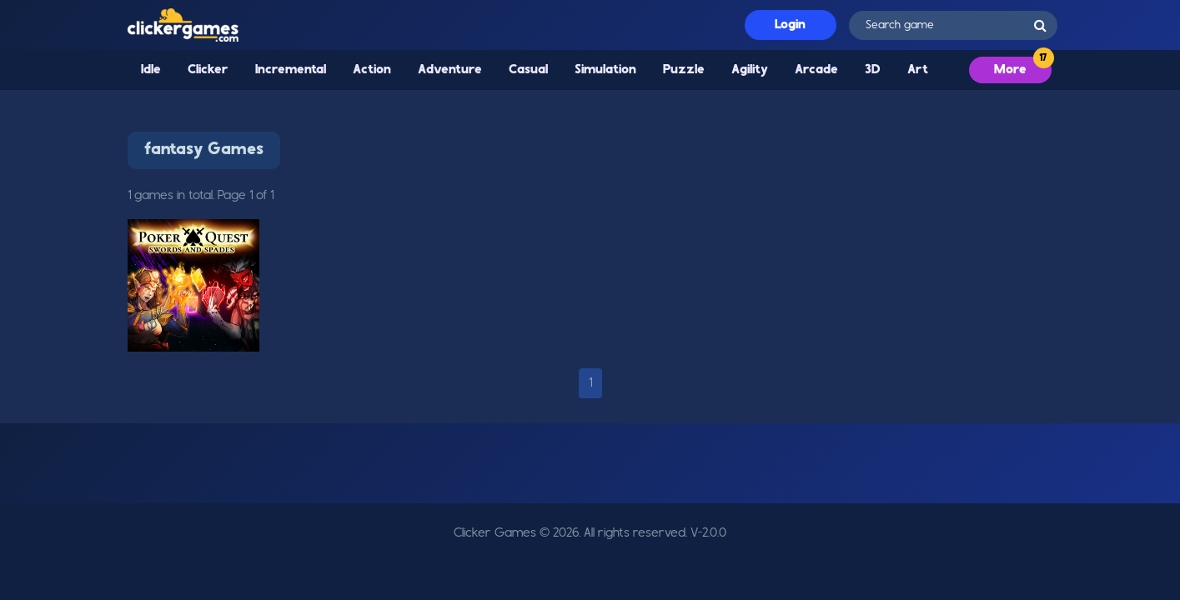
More (1010, 70)
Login (790, 25)
